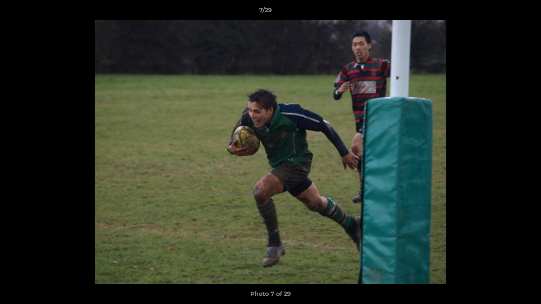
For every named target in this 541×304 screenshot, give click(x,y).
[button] (505, 12)
